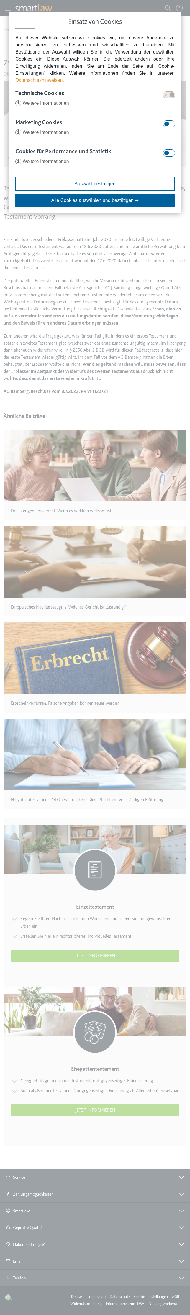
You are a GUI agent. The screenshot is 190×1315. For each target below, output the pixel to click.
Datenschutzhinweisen (39, 80)
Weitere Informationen (42, 103)
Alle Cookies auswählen (95, 200)
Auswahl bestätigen (95, 183)
